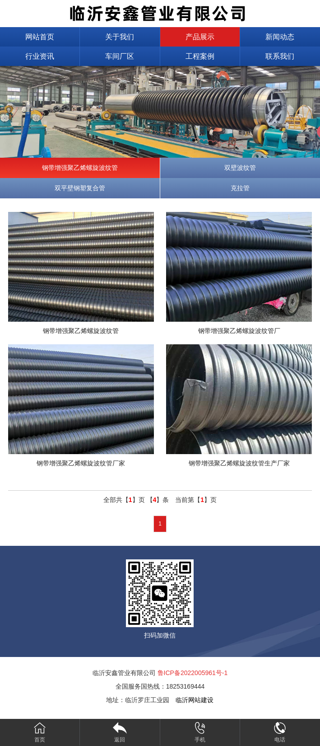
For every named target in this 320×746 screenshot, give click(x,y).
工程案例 (200, 56)
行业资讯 (39, 56)
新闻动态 (279, 37)
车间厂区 (119, 56)
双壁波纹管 (240, 167)
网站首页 (39, 37)
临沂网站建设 (194, 700)
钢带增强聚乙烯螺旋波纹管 (80, 167)
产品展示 (200, 37)
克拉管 (240, 188)
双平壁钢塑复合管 (80, 188)
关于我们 (119, 37)
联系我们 (279, 56)
